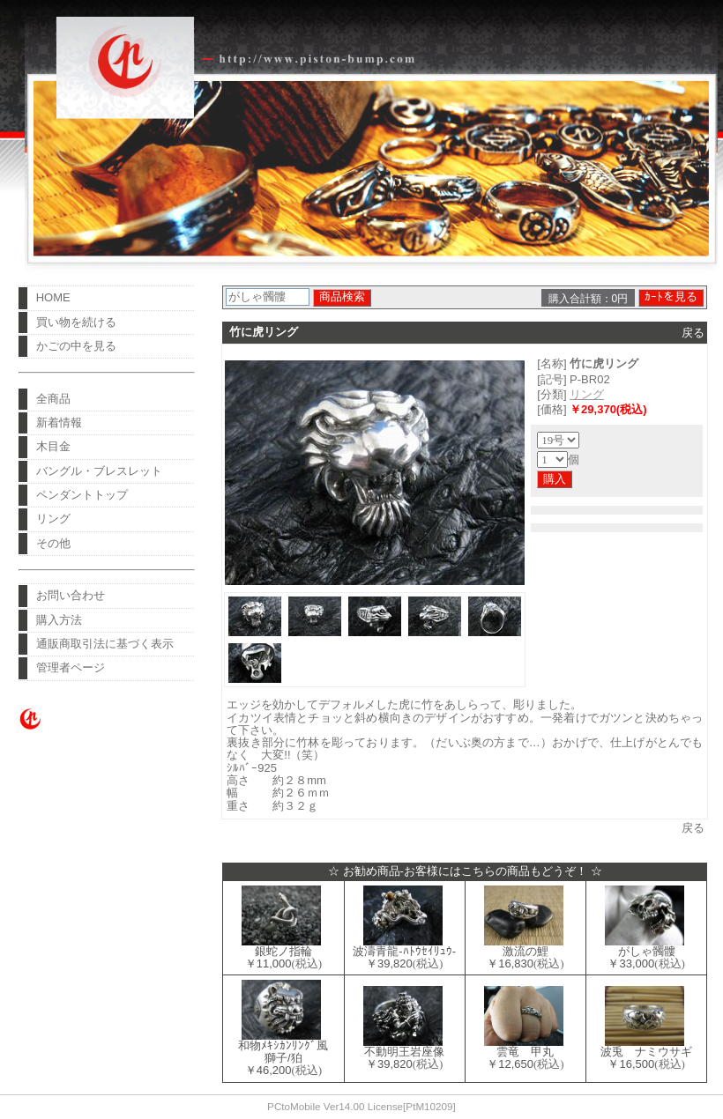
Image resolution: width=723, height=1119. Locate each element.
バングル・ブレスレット (99, 471)
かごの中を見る (76, 345)
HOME (53, 297)
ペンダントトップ (82, 494)
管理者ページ (70, 667)
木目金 (53, 446)
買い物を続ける (76, 322)
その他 (53, 543)
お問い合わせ (70, 595)
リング (53, 518)
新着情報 (59, 422)
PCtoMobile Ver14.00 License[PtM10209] (361, 1106)
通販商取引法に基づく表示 (105, 643)
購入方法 (59, 619)
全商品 (53, 398)
